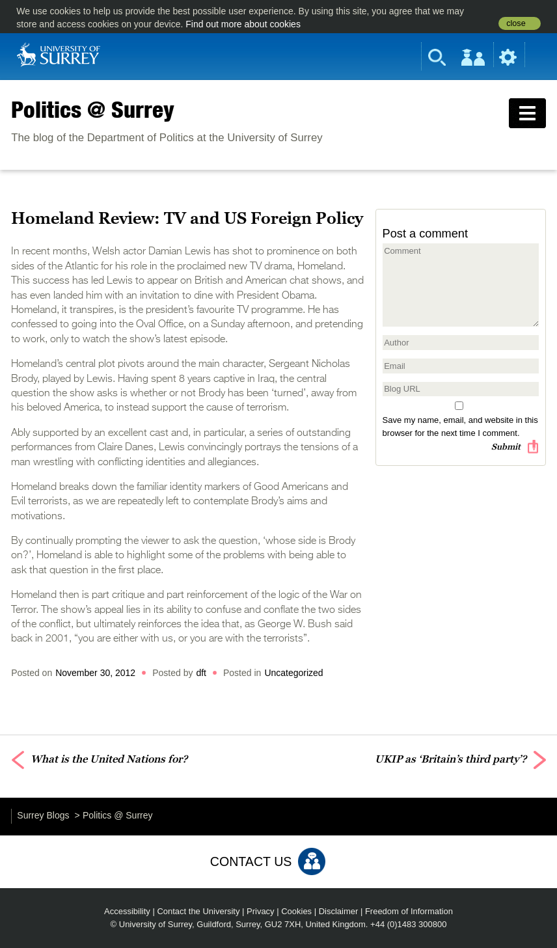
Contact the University (198, 911)
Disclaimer (339, 911)
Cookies (296, 911)
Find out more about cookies (243, 24)
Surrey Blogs (43, 815)
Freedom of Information (409, 911)
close (515, 23)
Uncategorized (293, 673)
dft (201, 673)
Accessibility (127, 911)
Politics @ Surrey (92, 109)
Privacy (261, 911)
